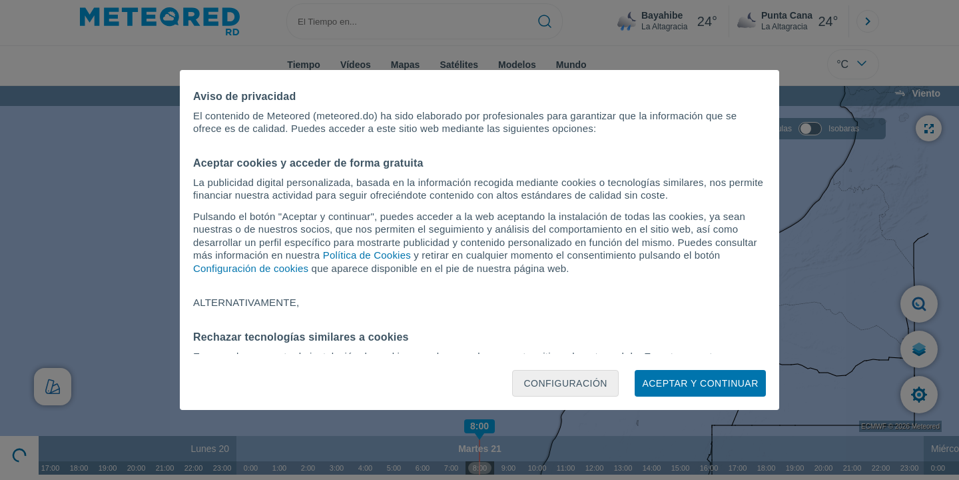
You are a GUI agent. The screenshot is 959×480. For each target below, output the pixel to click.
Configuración (565, 383)
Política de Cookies (367, 255)
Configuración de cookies (250, 268)
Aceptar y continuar (700, 383)
